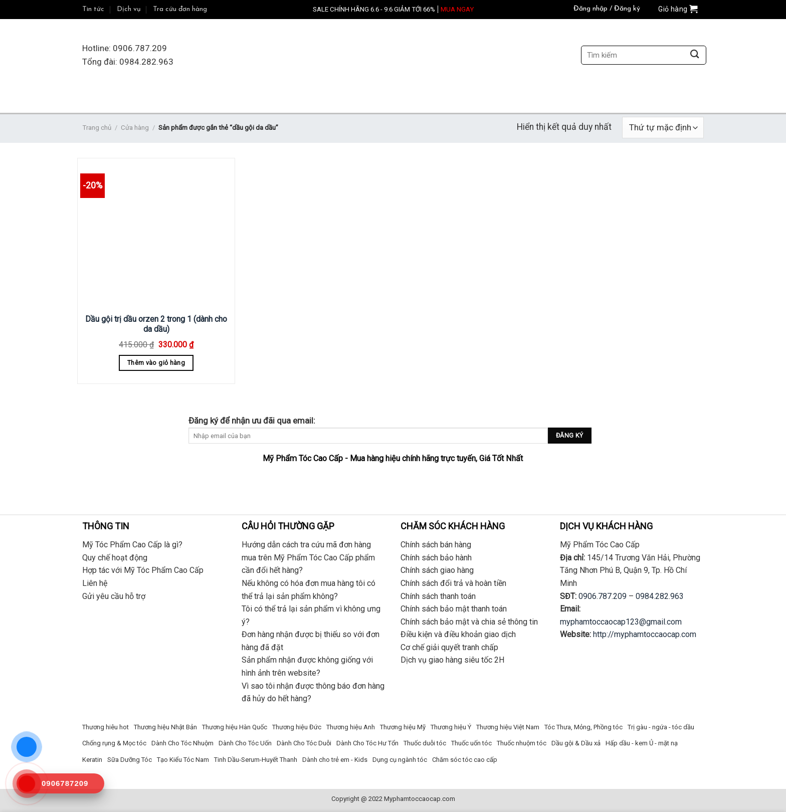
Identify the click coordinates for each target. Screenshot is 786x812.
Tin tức (93, 9)
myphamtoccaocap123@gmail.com (621, 622)
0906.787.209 (602, 596)
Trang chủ (96, 127)
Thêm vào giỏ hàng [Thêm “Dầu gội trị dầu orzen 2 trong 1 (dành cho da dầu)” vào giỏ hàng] (156, 362)
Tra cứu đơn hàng (180, 9)
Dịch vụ (129, 9)
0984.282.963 (660, 596)
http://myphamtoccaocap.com (644, 634)
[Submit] (694, 55)
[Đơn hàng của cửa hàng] (663, 127)
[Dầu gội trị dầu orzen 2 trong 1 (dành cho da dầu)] (156, 234)
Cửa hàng (135, 127)
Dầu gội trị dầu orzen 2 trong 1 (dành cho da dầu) (156, 324)
